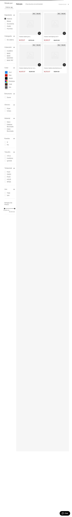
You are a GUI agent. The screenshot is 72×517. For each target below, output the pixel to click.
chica (9, 156)
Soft (8, 195)
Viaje (8, 193)
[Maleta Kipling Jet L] (30, 27)
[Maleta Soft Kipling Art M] (55, 27)
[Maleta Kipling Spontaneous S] (55, 58)
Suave (9, 97)
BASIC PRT (10, 60)
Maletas (8, 7)
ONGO (9, 174)
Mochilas (10, 29)
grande (9, 161)
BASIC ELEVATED (10, 57)
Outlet (9, 26)
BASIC (8, 53)
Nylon (8, 122)
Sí (7, 142)
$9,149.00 (12, 211)
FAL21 (8, 172)
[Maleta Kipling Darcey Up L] (30, 58)
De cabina (10, 40)
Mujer (8, 108)
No (8, 145)
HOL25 (9, 179)
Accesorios (10, 24)
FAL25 (8, 177)
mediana (10, 158)
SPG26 (9, 182)
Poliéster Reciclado (10, 125)
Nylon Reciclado (10, 130)
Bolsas (9, 21)
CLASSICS (10, 51)
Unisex (9, 111)
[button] (9, 3)
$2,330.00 (6, 210)
